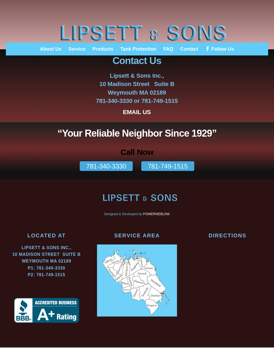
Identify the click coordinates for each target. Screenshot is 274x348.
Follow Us (219, 49)
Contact (189, 49)
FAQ (168, 49)
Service (77, 49)
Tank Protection (138, 49)
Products (103, 49)
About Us (50, 49)
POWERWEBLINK (156, 215)
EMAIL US (137, 112)
